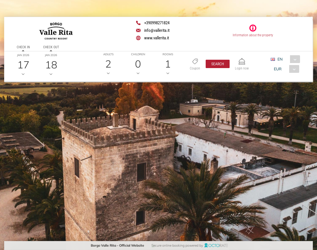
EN (279, 59)
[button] (218, 64)
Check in (23, 47)
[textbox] (45, 125)
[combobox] (287, 59)
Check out (51, 47)
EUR (278, 68)
